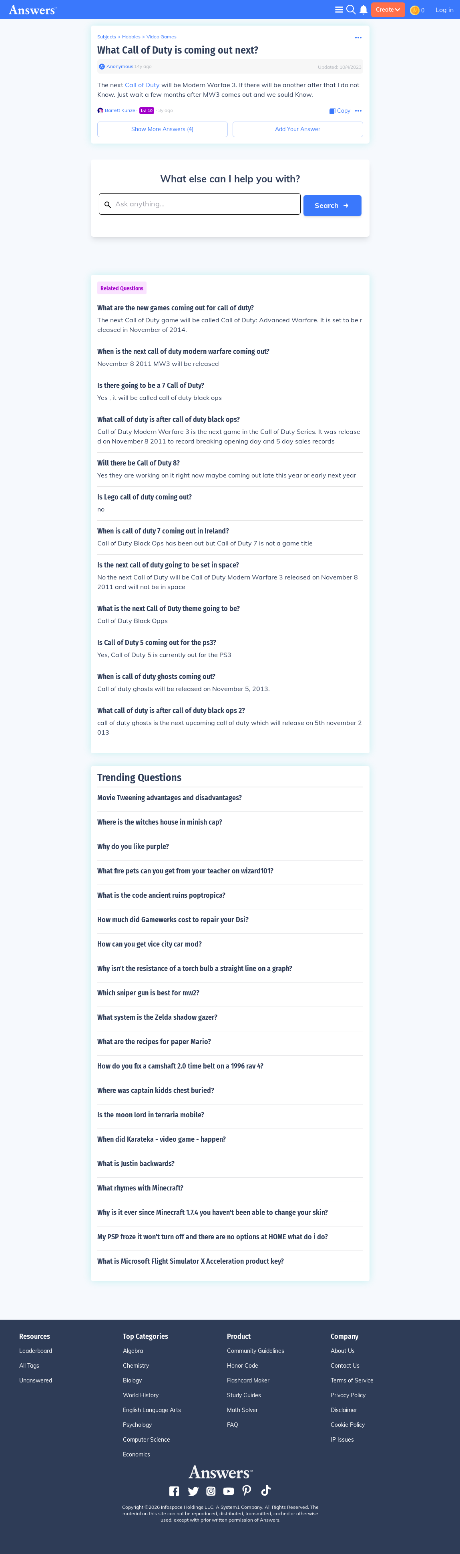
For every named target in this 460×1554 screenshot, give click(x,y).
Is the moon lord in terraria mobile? (150, 1113)
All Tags (29, 1364)
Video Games (162, 37)
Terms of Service (352, 1379)
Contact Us (345, 1364)
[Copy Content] (339, 111)
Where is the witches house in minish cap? (159, 821)
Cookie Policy (348, 1423)
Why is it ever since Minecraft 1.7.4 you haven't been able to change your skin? (212, 1211)
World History (141, 1394)
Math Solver (242, 1408)
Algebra (133, 1349)
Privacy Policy (348, 1394)
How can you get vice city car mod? (149, 943)
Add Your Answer (297, 129)
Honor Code (242, 1364)
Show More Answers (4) (162, 129)
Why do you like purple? (133, 845)
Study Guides (244, 1394)
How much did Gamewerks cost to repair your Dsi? (173, 918)
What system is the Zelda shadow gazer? (157, 1016)
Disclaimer (344, 1408)
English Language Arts (152, 1408)
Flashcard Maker (248, 1379)
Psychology (137, 1423)
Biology (132, 1379)
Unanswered (35, 1379)
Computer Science (146, 1438)
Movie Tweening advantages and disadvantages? (169, 796)
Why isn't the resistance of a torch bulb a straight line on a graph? (194, 967)
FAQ (232, 1423)
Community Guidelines (255, 1349)
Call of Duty (142, 85)
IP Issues (342, 1438)
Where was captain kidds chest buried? (155, 1089)
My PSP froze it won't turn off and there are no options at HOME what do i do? (212, 1235)
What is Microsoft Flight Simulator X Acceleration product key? (190, 1260)
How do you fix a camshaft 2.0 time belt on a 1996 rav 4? (180, 1065)
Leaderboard (35, 1349)
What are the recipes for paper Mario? (154, 1040)
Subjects (106, 37)
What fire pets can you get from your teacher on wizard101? (185, 869)
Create (388, 9)
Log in (445, 10)
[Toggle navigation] (339, 9)
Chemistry (136, 1364)
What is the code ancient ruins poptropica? (161, 894)
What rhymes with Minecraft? (140, 1186)
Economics (136, 1453)
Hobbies (131, 37)
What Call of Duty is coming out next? (177, 50)
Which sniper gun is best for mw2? (148, 991)
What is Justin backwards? (136, 1162)
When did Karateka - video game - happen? (161, 1138)
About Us (343, 1349)
